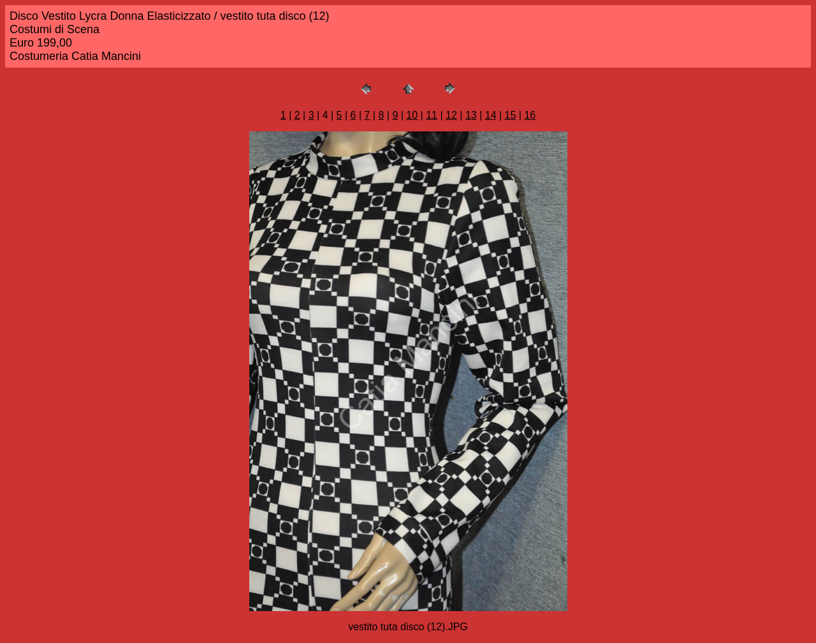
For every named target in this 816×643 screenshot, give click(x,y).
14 (491, 115)
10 (412, 115)
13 (471, 115)
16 (530, 115)
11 (431, 115)
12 (451, 115)
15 (510, 115)
